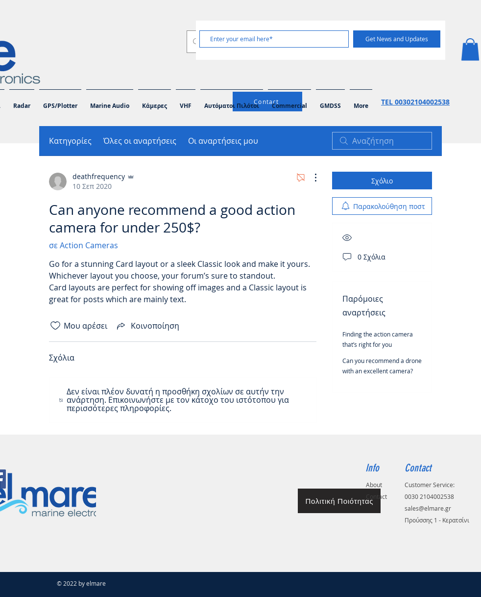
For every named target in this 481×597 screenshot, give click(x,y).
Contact (376, 496)
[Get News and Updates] (396, 39)
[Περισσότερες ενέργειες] (310, 177)
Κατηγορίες (70, 140)
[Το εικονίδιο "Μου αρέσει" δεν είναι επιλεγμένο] (55, 326)
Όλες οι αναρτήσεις (139, 140)
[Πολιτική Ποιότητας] (339, 501)
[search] (382, 141)
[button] (470, 49)
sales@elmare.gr (428, 508)
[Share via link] (147, 326)
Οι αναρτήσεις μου (223, 140)
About (374, 485)
